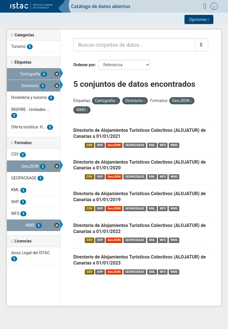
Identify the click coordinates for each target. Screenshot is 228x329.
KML (152, 145)
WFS (163, 145)
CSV (89, 145)
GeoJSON (114, 145)
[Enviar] (201, 44)
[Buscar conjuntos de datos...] (134, 44)
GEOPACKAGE (134, 145)
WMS (174, 145)
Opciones (199, 19)
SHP (100, 145)
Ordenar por (84, 64)
